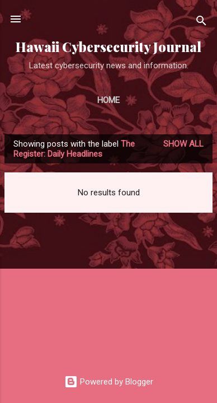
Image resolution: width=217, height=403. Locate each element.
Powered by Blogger (108, 382)
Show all (183, 144)
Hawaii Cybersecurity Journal (108, 46)
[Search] (201, 23)
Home (108, 100)
